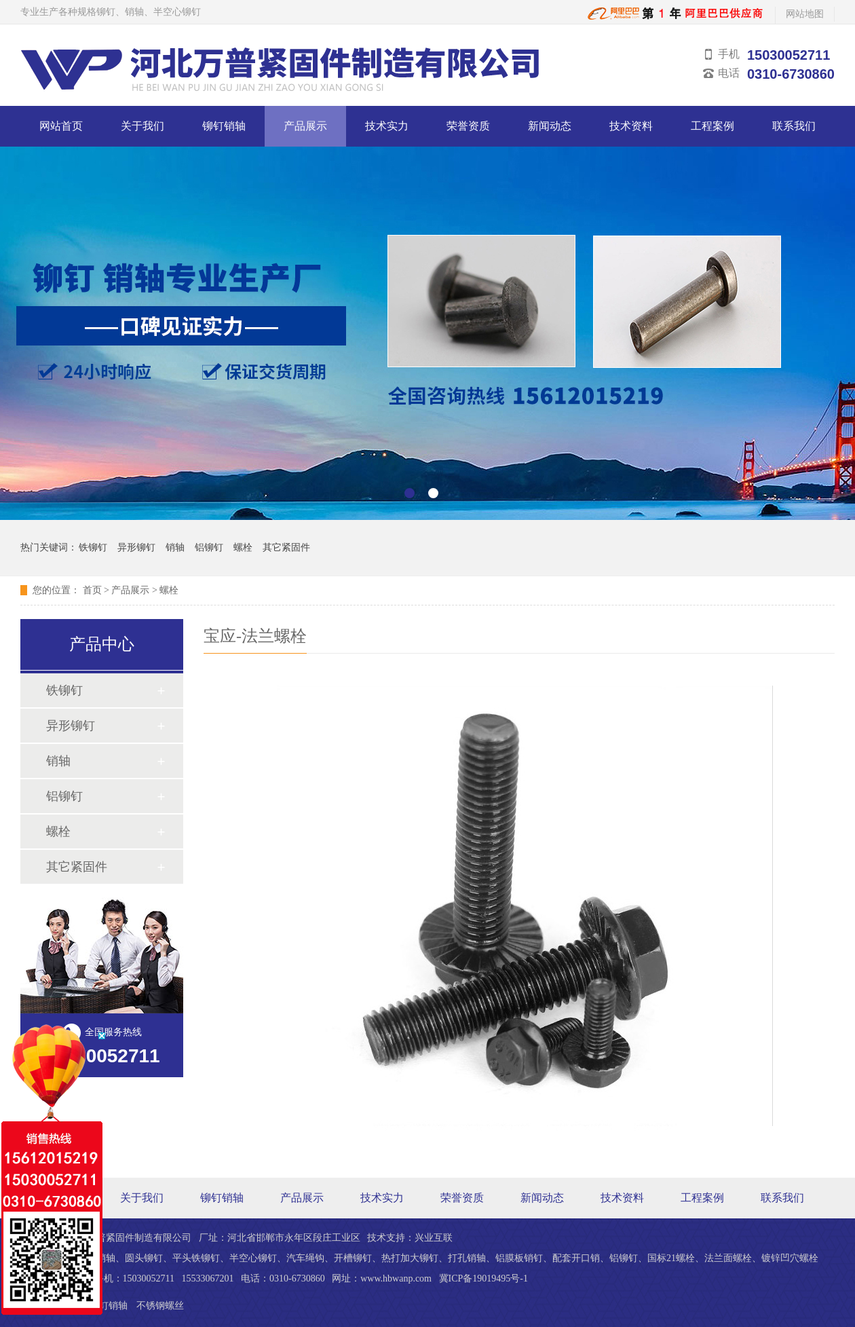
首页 (92, 590)
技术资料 (631, 126)
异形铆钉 (136, 547)
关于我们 (142, 126)
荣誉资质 (468, 126)
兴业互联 (434, 1238)
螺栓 (242, 547)
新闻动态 (549, 126)
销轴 (175, 547)
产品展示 (305, 126)
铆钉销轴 (224, 126)
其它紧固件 (286, 547)
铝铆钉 (209, 547)
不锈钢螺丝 (160, 1306)
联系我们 (794, 126)
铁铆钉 (93, 547)
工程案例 (712, 126)
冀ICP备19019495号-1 (483, 1278)
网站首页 (61, 126)
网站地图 (805, 14)
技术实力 (386, 126)
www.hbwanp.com (396, 1278)
